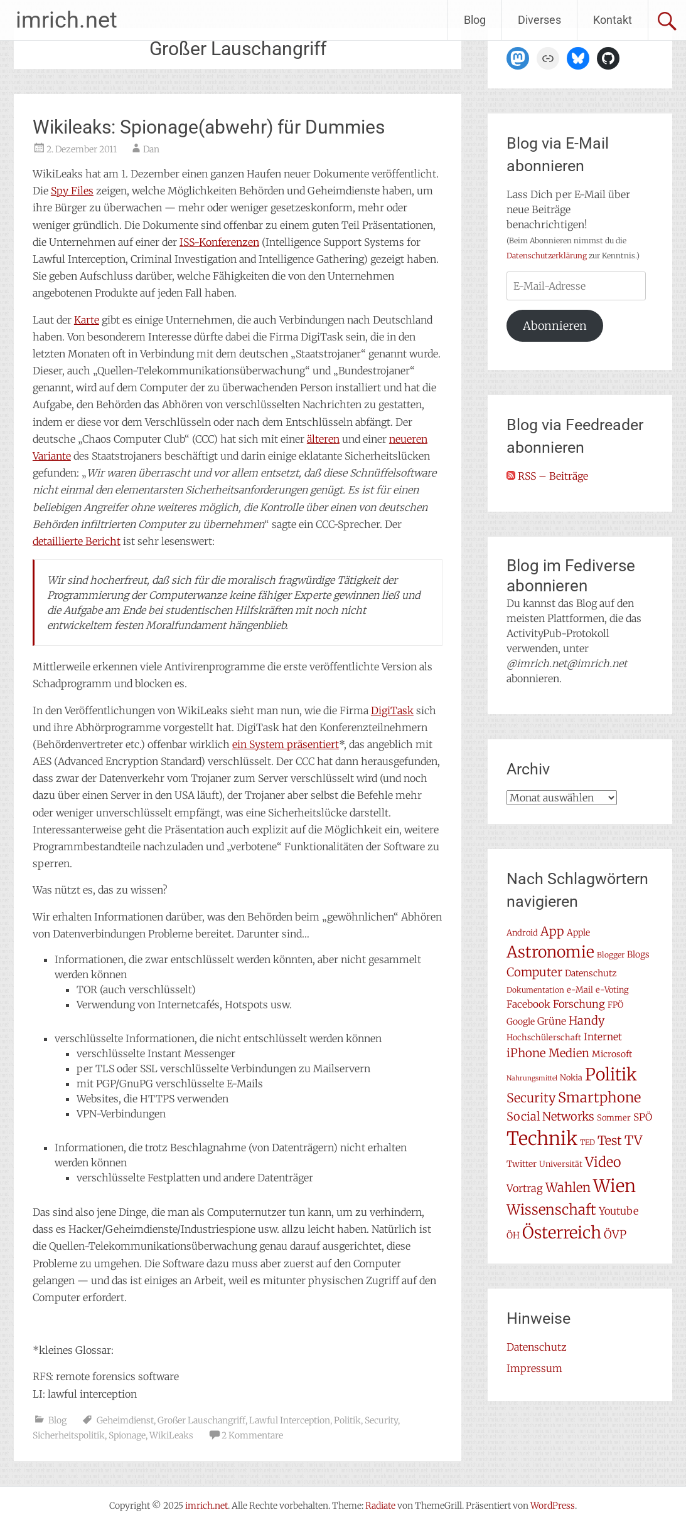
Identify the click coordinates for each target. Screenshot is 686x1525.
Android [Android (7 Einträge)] (522, 932)
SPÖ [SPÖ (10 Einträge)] (642, 1117)
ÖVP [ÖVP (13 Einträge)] (615, 1235)
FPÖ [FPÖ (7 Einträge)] (615, 1005)
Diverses (539, 19)
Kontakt (612, 19)
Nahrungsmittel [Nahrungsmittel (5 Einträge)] (531, 1078)
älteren (323, 439)
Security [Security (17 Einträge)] (530, 1097)
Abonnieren (555, 326)
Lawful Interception (289, 1420)
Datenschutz (536, 1347)
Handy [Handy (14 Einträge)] (587, 1020)
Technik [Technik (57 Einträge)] (541, 1138)
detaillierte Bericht (77, 541)
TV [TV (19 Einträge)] (633, 1140)
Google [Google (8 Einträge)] (520, 1021)
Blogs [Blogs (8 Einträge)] (638, 954)
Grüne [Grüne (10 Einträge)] (551, 1021)
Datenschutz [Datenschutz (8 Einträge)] (591, 973)
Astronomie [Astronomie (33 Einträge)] (550, 952)
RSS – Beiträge (547, 476)
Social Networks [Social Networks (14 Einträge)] (550, 1116)
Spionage (127, 1435)
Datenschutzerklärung (546, 255)
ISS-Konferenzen (219, 242)
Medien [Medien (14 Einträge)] (569, 1053)
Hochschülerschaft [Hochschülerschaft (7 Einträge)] (543, 1037)
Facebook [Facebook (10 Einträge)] (528, 1004)
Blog (475, 19)
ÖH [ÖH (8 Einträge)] (513, 1235)
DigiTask (392, 710)
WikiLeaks (171, 1435)
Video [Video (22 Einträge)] (603, 1162)
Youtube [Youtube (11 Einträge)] (618, 1211)
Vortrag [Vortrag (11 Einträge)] (524, 1188)
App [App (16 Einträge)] (552, 931)
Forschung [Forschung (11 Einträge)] (579, 1004)
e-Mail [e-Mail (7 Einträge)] (580, 989)
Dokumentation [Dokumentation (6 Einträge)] (535, 990)
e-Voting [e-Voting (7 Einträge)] (612, 989)
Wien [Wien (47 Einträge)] (614, 1186)
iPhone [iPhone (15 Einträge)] (526, 1053)
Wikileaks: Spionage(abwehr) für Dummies (209, 127)
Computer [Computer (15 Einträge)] (534, 972)
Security (381, 1420)
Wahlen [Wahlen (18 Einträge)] (568, 1187)
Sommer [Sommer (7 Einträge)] (614, 1117)
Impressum (534, 1368)
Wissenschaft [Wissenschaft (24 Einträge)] (551, 1209)
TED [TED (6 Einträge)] (587, 1142)
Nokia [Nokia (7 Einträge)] (571, 1077)
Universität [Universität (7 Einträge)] (560, 1164)
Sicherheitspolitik (69, 1435)
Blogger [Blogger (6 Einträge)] (610, 954)
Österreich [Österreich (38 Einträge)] (561, 1232)
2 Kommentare (252, 1435)
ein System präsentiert (285, 744)
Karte (86, 320)
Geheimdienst (125, 1420)
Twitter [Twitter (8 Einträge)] (521, 1163)
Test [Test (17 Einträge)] (610, 1140)
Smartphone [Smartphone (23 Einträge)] (599, 1097)
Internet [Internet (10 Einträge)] (603, 1037)
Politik (347, 1420)
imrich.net (66, 20)
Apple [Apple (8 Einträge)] (578, 932)
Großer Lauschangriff (201, 1420)
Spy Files (72, 190)
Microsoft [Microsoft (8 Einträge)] (612, 1054)
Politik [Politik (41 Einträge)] (611, 1074)
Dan (151, 149)
